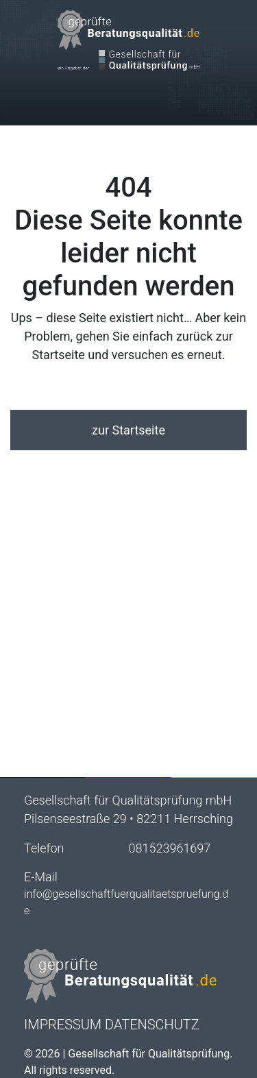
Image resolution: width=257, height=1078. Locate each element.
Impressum (62, 1024)
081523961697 (170, 848)
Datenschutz (152, 1024)
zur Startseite (128, 430)
